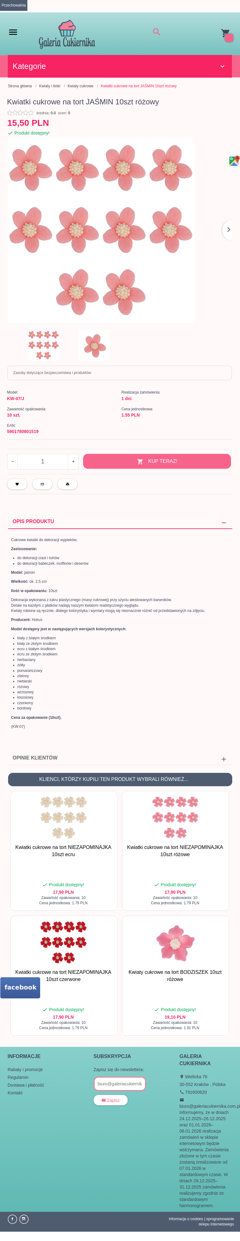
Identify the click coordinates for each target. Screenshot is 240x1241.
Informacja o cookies (186, 1219)
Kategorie (119, 66)
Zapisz (110, 1100)
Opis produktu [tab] (33, 521)
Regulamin (18, 1077)
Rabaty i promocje (25, 1069)
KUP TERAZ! (157, 462)
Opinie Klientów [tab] (35, 757)
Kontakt (15, 1092)
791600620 (193, 1092)
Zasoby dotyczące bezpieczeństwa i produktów (52, 373)
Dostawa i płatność (26, 1085)
